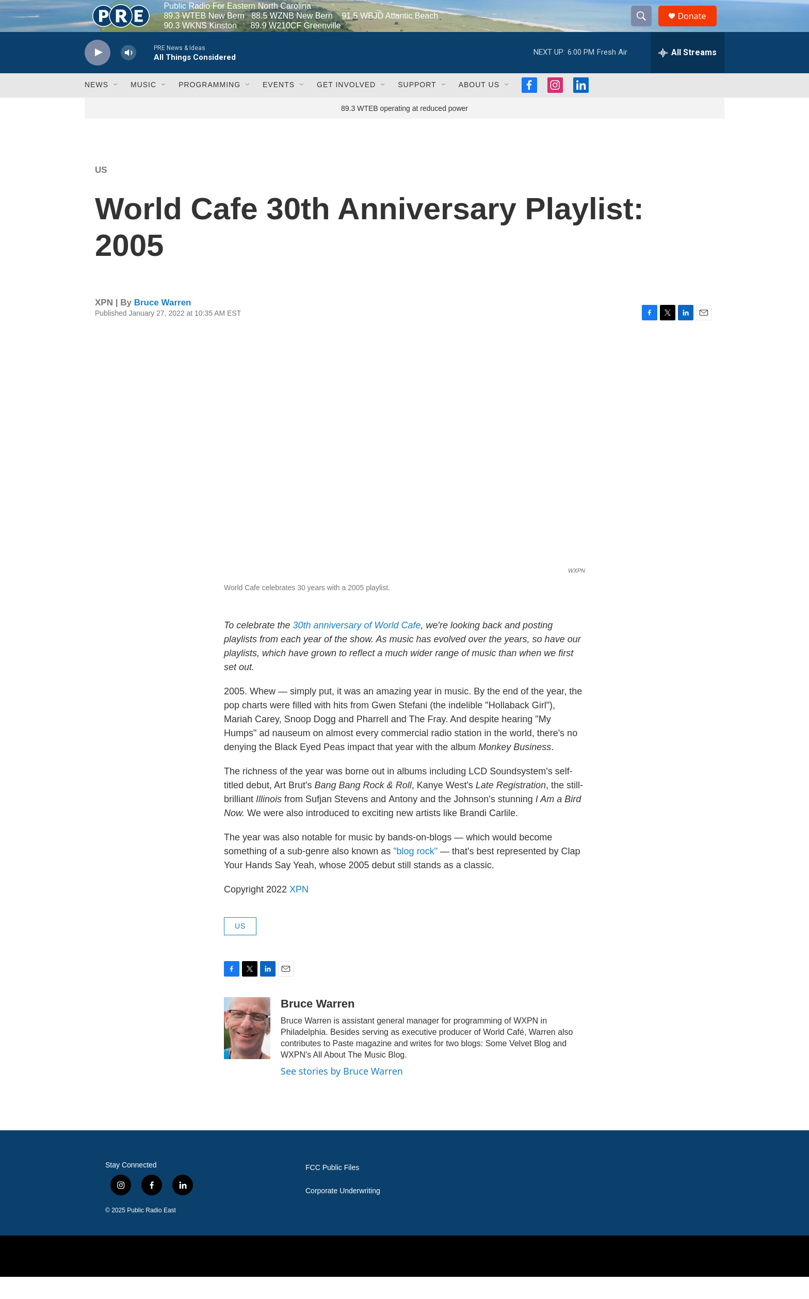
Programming (209, 107)
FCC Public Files (332, 1190)
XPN (299, 911)
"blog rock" (414, 873)
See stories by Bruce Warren (342, 1093)
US (101, 192)
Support (417, 107)
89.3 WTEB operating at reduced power (404, 130)
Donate (698, 27)
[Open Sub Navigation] (116, 107)
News (96, 107)
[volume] (128, 75)
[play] (97, 75)
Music (143, 107)
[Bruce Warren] (247, 1050)
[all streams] (687, 74)
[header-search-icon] (646, 27)
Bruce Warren (162, 325)
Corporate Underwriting (342, 1213)
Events (279, 107)
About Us (479, 107)
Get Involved (346, 107)
